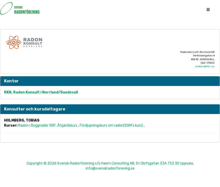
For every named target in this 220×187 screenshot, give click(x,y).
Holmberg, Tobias (21, 120)
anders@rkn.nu (205, 66)
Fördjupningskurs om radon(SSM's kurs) (112, 125)
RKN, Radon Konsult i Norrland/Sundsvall (41, 92)
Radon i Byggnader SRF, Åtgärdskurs (48, 125)
